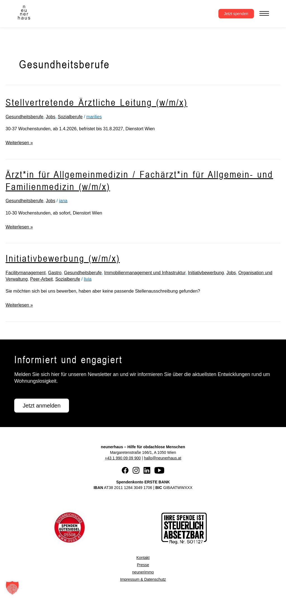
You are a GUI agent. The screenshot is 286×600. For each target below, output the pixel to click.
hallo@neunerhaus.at (162, 458)
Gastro (54, 272)
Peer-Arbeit (41, 279)
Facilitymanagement (26, 272)
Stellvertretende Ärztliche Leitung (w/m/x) (96, 102)
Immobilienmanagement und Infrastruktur (144, 272)
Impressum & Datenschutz (143, 579)
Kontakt (142, 557)
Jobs (50, 116)
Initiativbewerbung (206, 272)
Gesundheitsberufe (24, 116)
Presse (143, 565)
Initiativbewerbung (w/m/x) (63, 258)
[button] (12, 587)
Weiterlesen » (19, 142)
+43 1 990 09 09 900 (123, 458)
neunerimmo (143, 572)
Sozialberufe (70, 116)
